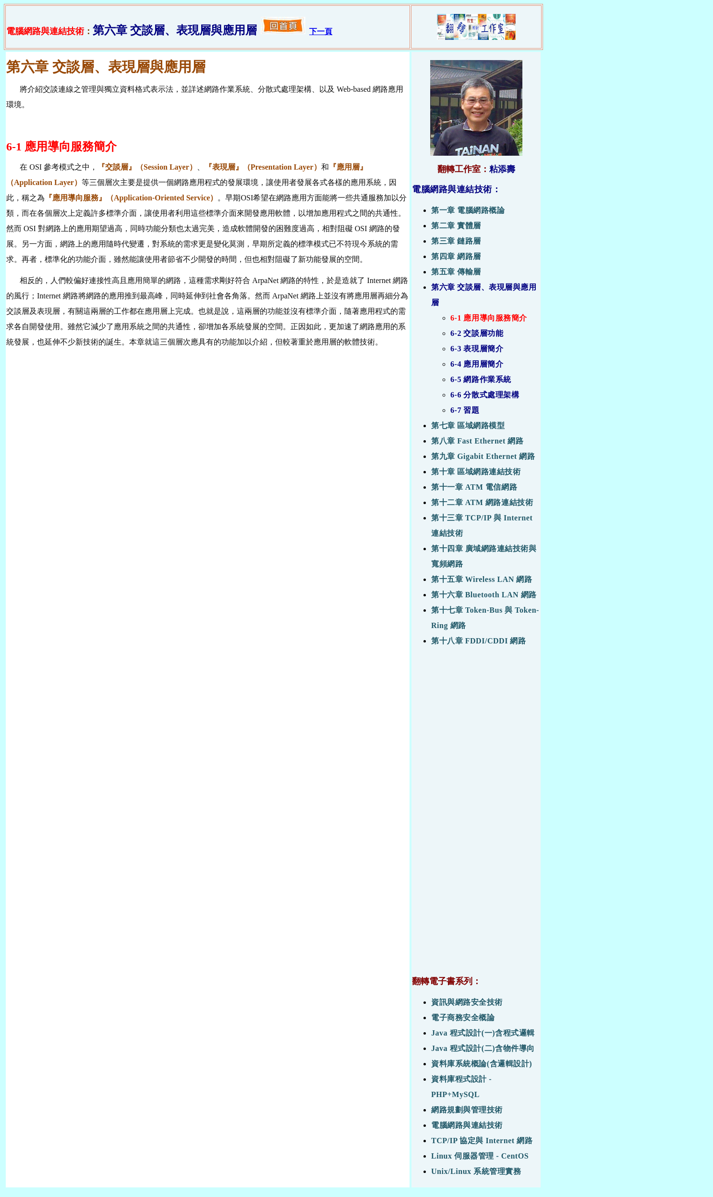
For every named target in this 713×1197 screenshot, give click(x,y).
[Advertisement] (476, 816)
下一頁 (320, 31)
